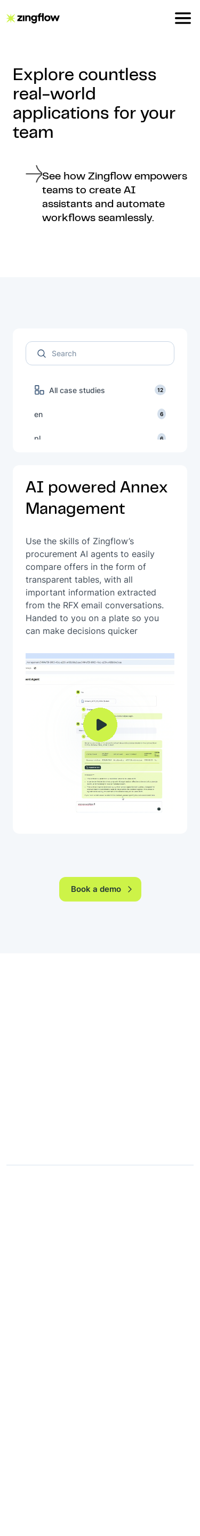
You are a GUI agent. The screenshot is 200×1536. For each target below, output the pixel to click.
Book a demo (102, 889)
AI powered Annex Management (97, 499)
